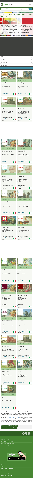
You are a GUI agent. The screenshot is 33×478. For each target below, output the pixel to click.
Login (2, 0)
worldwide (9, 425)
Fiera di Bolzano (5, 119)
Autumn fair (21, 270)
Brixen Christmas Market (7, 296)
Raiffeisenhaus (5, 93)
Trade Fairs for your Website (7, 468)
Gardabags (20, 83)
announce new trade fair (13, 417)
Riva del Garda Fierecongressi (24, 93)
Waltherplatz (20, 306)
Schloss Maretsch (6, 237)
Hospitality (20, 346)
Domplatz (4, 306)
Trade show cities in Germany (7, 441)
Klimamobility (21, 151)
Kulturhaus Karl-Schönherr (23, 187)
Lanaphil (4, 83)
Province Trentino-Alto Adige (9, 427)
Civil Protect (5, 371)
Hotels (2, 448)
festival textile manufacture (6, 228)
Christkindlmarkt (7, 321)
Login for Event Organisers (6, 473)
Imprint (2, 466)
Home (2, 425)
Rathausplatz (5, 187)
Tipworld (4, 176)
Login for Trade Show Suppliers (7, 475)
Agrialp (4, 397)
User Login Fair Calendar (6, 470)
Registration (6, 0)
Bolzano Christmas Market (23, 296)
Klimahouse (5, 346)
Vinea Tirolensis (22, 227)
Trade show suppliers (5, 445)
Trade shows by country (6, 439)
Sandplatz (4, 161)
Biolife (3, 270)
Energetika (20, 176)
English (30, 0)
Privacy (2, 464)
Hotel (3, 108)
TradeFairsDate (7, 4)
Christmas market (7, 151)
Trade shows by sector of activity (8, 437)
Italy (16, 425)
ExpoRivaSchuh (6, 202)
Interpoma (20, 108)
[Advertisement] (16, 45)
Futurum (20, 202)
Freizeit (19, 371)
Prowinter (20, 321)
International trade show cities (7, 443)
